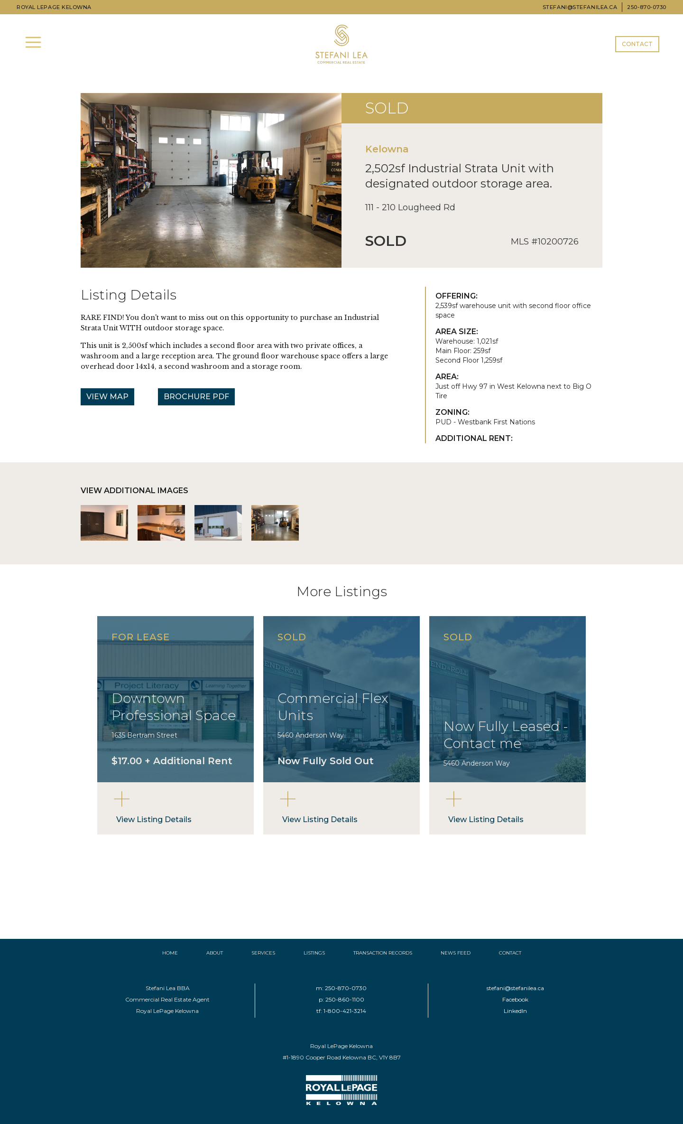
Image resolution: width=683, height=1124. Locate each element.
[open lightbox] (104, 523)
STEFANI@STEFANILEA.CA (580, 7)
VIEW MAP (107, 396)
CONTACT (637, 43)
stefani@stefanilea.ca (515, 988)
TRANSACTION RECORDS (382, 953)
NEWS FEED (456, 953)
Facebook (515, 999)
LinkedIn (515, 1010)
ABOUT (214, 953)
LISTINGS (314, 953)
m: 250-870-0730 (341, 988)
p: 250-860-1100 (341, 999)
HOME (170, 953)
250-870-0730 (646, 7)
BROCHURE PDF (196, 396)
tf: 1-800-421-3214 (341, 1010)
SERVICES (263, 953)
